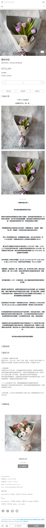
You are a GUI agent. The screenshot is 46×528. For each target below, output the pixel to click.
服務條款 (30, 494)
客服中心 (15, 504)
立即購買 (36, 526)
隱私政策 (24, 494)
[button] (44, 440)
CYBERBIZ (25, 521)
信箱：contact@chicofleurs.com (10, 484)
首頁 (2, 501)
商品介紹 (8, 91)
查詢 (2, 494)
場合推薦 (30, 501)
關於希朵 (7, 494)
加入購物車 (18, 526)
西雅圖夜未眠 (23, 459)
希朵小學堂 (22, 504)
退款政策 (18, 494)
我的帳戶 (12, 494)
